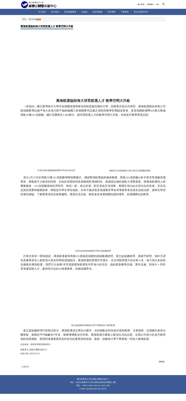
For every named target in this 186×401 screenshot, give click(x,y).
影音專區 (112, 12)
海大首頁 (140, 4)
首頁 (24, 19)
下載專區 (125, 12)
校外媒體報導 (70, 12)
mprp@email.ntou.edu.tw (96, 396)
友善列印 (25, 367)
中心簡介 (42, 12)
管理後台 (150, 4)
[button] (164, 4)
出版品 (84, 12)
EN (157, 4)
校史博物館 (97, 12)
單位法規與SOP (141, 12)
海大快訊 (55, 12)
